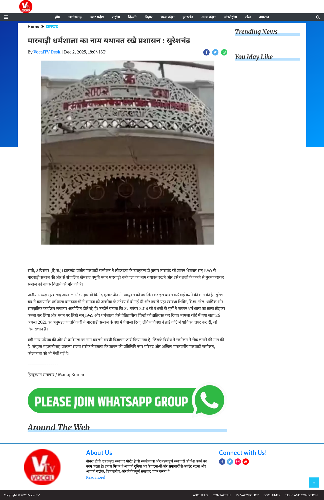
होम (57, 17)
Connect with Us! (243, 452)
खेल (248, 17)
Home (33, 26)
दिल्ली (132, 17)
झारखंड (188, 17)
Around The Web (59, 427)
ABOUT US (200, 495)
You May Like (254, 57)
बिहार (148, 17)
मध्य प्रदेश (167, 17)
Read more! (95, 477)
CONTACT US (222, 495)
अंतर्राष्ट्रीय (230, 17)
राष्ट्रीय (116, 17)
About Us (99, 452)
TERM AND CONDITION (301, 495)
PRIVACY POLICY (247, 495)
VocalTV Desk (47, 51)
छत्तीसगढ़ (75, 17)
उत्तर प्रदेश (97, 17)
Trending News (256, 32)
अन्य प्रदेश (208, 17)
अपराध (264, 17)
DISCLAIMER (272, 495)
